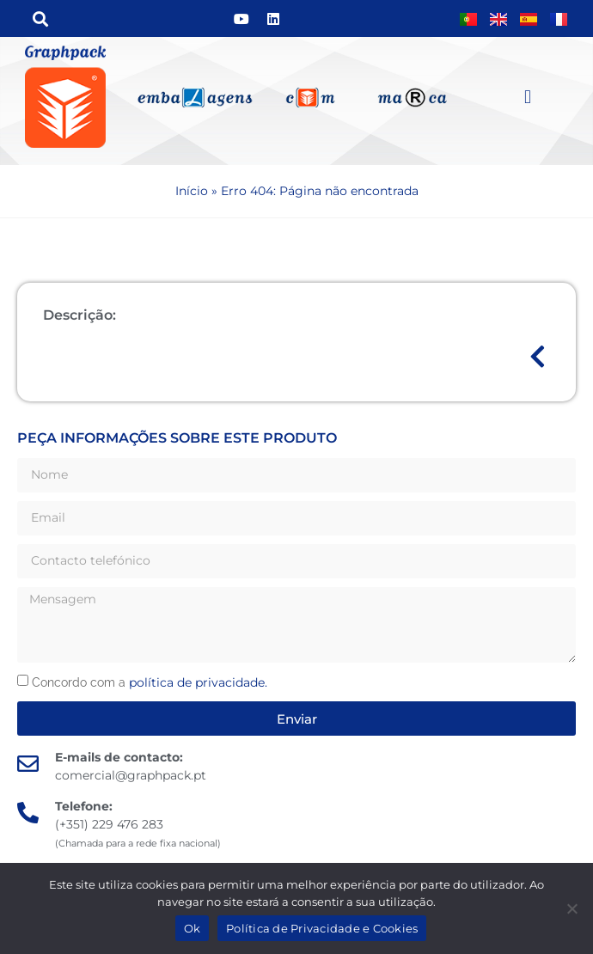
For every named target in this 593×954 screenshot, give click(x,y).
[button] (40, 18)
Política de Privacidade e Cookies (322, 928)
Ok (192, 928)
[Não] (571, 908)
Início (191, 191)
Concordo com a (149, 682)
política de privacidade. (198, 682)
